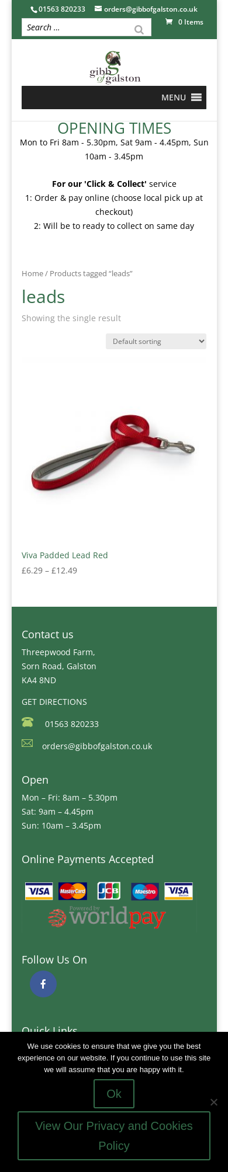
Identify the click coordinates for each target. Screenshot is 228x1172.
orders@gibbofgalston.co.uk (97, 746)
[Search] (139, 29)
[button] (173, 97)
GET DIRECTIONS (54, 701)
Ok (114, 1093)
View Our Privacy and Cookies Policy (114, 1135)
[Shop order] (156, 341)
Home (32, 273)
